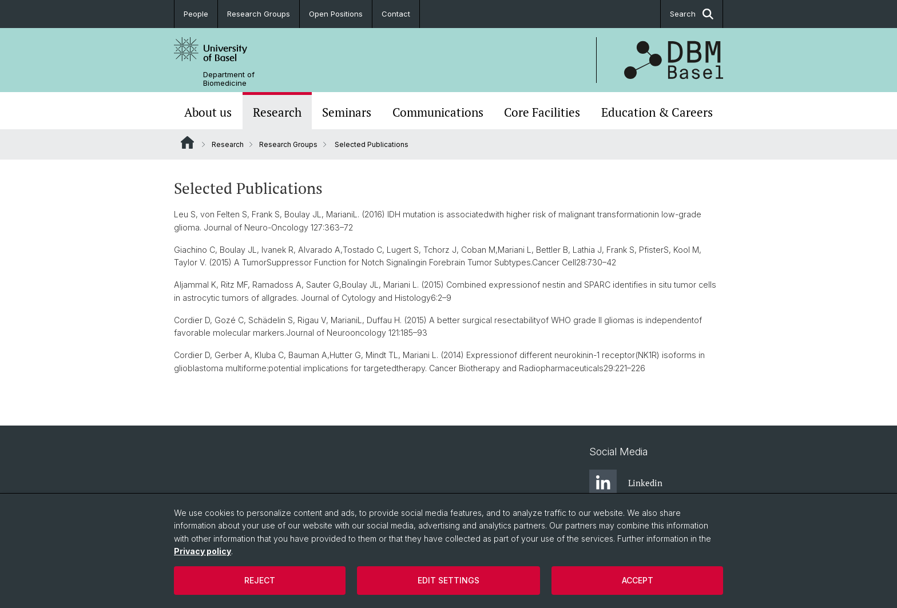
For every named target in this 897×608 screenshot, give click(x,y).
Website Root (187, 142)
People (196, 13)
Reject (259, 580)
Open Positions (336, 13)
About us (208, 112)
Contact (396, 13)
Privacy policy (202, 551)
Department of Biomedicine (229, 79)
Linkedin (625, 483)
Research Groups (258, 13)
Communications (437, 112)
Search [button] (691, 14)
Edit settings (448, 580)
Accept (637, 580)
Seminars (346, 112)
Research (277, 112)
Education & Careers (657, 112)
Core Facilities (542, 112)
